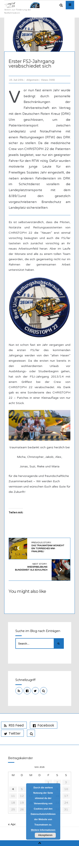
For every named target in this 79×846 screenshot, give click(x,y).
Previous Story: (47, 547)
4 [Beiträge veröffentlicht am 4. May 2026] (13, 789)
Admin (62, 41)
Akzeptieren (45, 835)
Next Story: (31, 567)
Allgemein (33, 80)
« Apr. (12, 824)
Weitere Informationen (43, 830)
